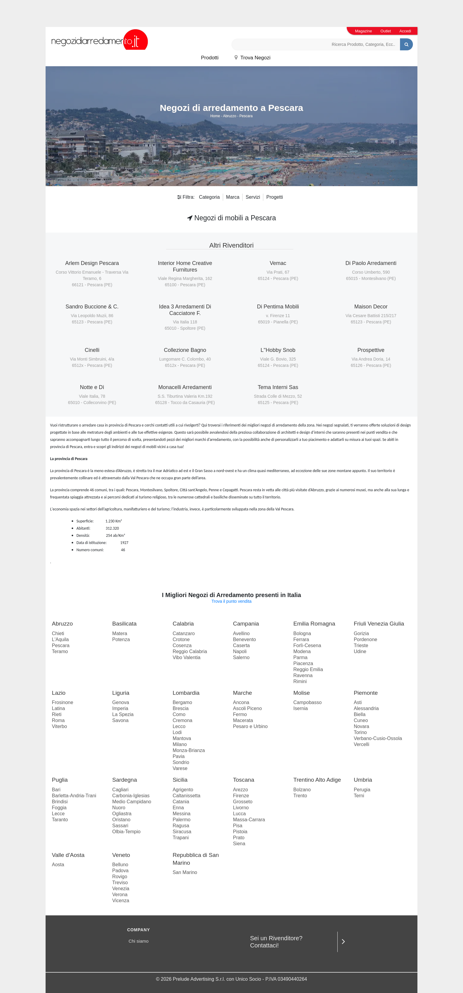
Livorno (241, 807)
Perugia (362, 789)
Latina (58, 708)
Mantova (182, 738)
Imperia (120, 708)
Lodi (177, 732)
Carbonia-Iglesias (131, 795)
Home (215, 116)
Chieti (58, 633)
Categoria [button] (209, 197)
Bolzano (302, 789)
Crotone (181, 639)
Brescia (181, 708)
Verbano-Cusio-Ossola (378, 738)
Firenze (241, 795)
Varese (180, 768)
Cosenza (182, 645)
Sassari (120, 825)
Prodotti (210, 58)
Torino (360, 732)
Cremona (183, 720)
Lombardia (186, 693)
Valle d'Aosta (68, 855)
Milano (180, 744)
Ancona (241, 702)
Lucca (239, 813)
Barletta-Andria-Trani (74, 795)
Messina (182, 813)
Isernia (300, 708)
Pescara (245, 116)
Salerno (241, 657)
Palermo (182, 819)
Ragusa (181, 825)
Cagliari (120, 789)
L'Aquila (60, 639)
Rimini (299, 681)
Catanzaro (184, 633)
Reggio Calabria (190, 651)
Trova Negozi (252, 58)
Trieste (361, 645)
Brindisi (59, 801)
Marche (242, 693)
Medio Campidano (131, 801)
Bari (56, 789)
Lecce (58, 813)
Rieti (56, 714)
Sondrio (181, 762)
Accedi (405, 31)
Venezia (120, 888)
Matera (119, 633)
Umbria (363, 780)
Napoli (239, 651)
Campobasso (307, 702)
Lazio (58, 693)
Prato (238, 837)
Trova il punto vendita (231, 601)
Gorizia (361, 633)
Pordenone (365, 639)
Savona (120, 720)
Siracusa (182, 831)
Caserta (241, 645)
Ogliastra (121, 813)
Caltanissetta (187, 795)
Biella (360, 714)
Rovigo (119, 876)
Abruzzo (229, 116)
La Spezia (122, 714)
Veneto (121, 855)
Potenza (121, 639)
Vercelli (361, 744)
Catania (181, 801)
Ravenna (302, 675)
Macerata (243, 720)
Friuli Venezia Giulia (379, 623)
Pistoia (240, 831)
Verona (119, 894)
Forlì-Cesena (307, 645)
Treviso (120, 882)
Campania (246, 623)
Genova (120, 702)
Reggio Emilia (308, 669)
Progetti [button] (274, 197)
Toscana (243, 780)
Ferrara (301, 639)
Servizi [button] (253, 197)
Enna (178, 807)
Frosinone (62, 702)
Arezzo (240, 789)
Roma (58, 720)
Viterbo (59, 726)
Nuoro (118, 807)
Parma (300, 657)
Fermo (240, 714)
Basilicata (124, 623)
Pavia (179, 756)
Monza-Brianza (189, 750)
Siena (239, 843)
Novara (361, 726)
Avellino (241, 633)
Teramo (60, 651)
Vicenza (120, 900)
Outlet (386, 31)
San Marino (185, 872)
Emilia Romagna (314, 623)
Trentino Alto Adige (317, 780)
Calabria (183, 623)
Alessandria (366, 708)
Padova (120, 870)
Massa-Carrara (249, 819)
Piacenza (303, 663)
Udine (360, 651)
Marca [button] (232, 197)
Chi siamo (139, 941)
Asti (358, 702)
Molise (301, 693)
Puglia (60, 780)
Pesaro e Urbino (250, 726)
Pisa (237, 825)
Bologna (302, 633)
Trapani (181, 837)
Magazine (363, 31)
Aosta (58, 864)
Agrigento (183, 789)
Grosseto (242, 801)
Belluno (120, 864)
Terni (359, 795)
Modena (302, 651)
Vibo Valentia (187, 657)
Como (179, 714)
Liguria (120, 693)
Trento (300, 795)
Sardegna (124, 780)
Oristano (121, 819)
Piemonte (366, 693)
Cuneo (361, 720)
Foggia (59, 807)
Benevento (244, 639)
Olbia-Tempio (126, 831)
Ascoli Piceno (247, 708)
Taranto (60, 819)
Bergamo (182, 702)
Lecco (179, 726)
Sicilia (180, 780)
